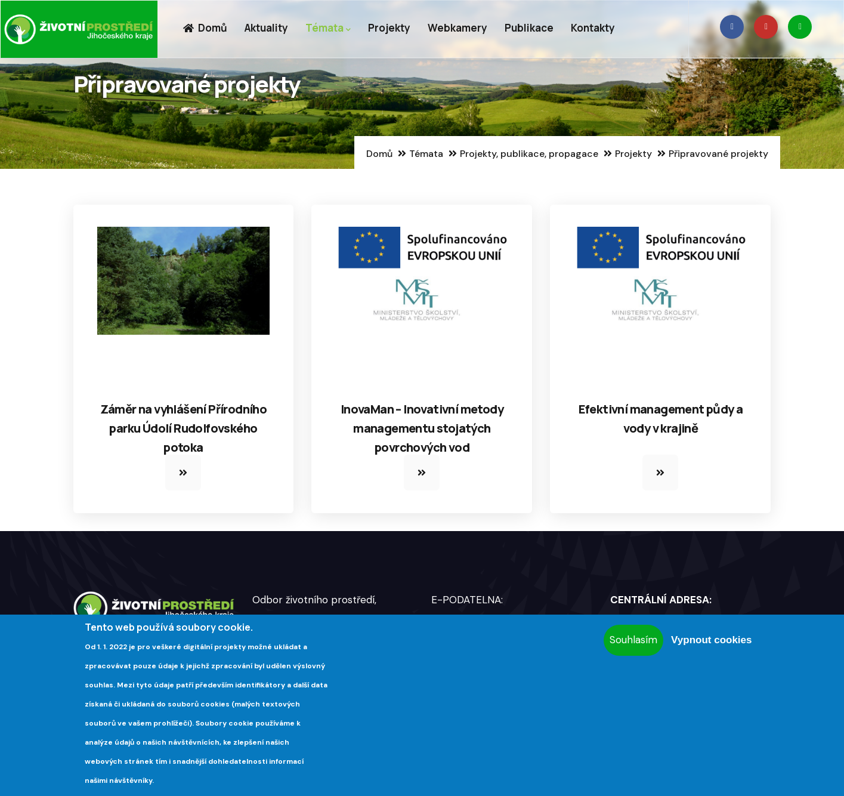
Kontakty (593, 28)
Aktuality (266, 28)
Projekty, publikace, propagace (529, 153)
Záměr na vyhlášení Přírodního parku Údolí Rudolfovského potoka (183, 428)
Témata (328, 28)
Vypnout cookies (711, 640)
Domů (205, 28)
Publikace (529, 28)
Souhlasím (633, 639)
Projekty (389, 28)
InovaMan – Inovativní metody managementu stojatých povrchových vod (422, 428)
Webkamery (457, 28)
